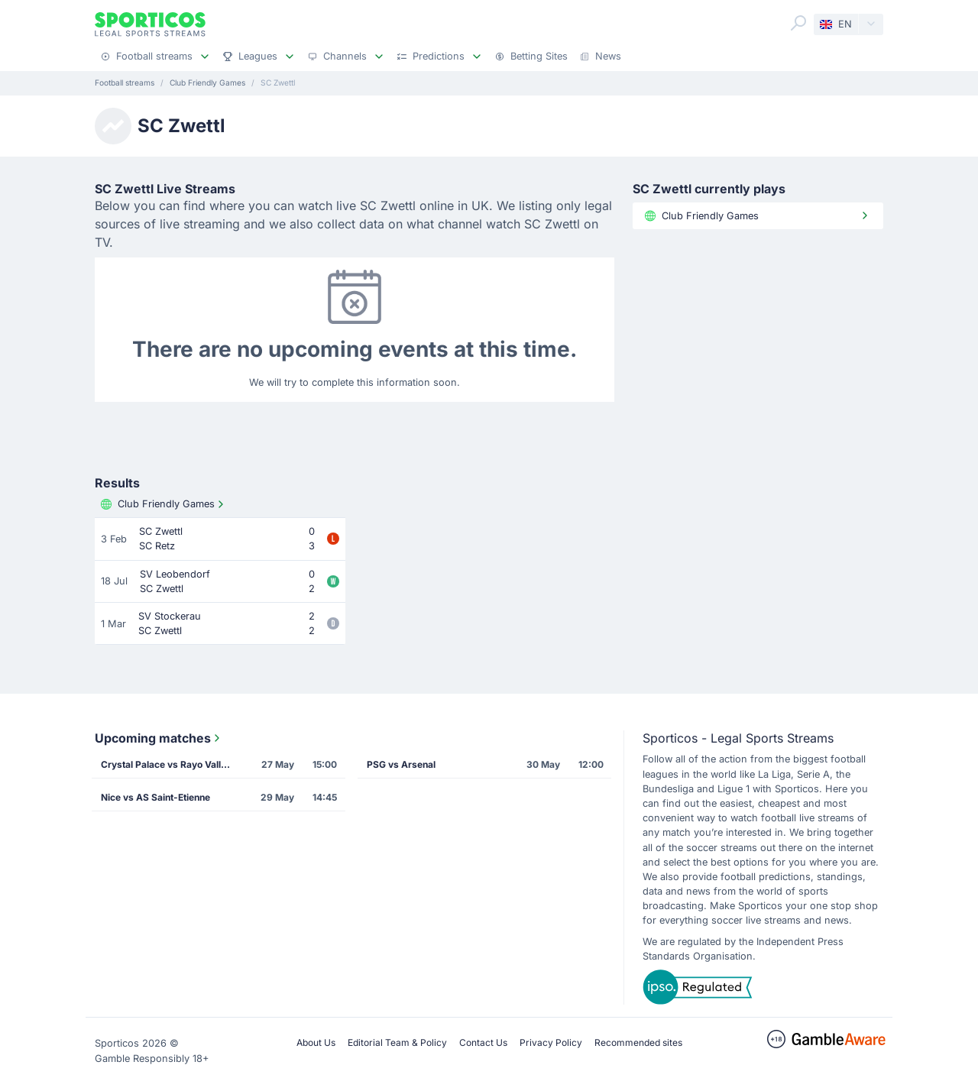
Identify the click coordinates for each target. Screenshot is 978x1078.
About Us (315, 1042)
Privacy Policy (551, 1042)
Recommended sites (638, 1042)
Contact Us (483, 1042)
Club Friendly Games (164, 504)
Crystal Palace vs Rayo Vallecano (170, 764)
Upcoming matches (159, 738)
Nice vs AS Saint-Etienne (155, 797)
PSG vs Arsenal (401, 764)
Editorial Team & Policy (397, 1042)
